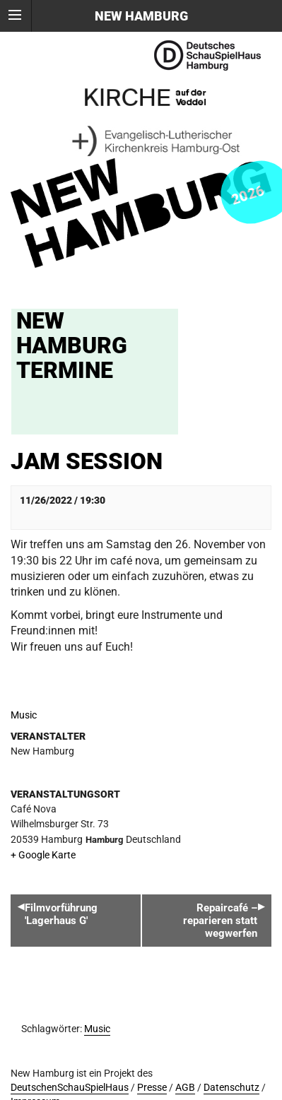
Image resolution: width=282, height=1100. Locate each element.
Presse (152, 1088)
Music (24, 715)
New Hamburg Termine (71, 345)
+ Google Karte (43, 855)
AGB (185, 1088)
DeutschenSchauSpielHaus (70, 1088)
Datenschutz (231, 1088)
